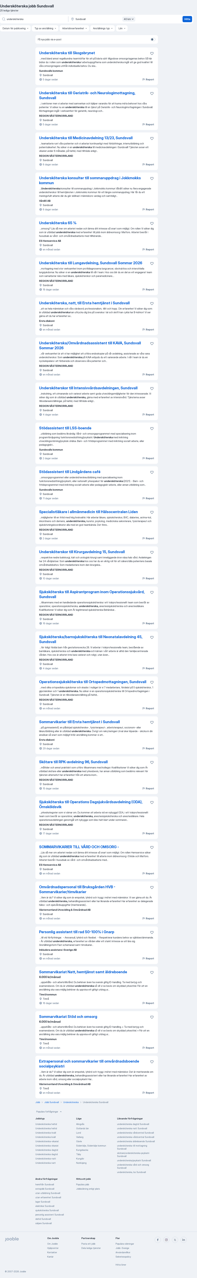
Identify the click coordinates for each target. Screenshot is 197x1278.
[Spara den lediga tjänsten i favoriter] (152, 53)
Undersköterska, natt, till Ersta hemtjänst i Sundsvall (84, 303)
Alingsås (80, 1124)
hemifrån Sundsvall (44, 1184)
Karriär (50, 1256)
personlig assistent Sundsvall (49, 1214)
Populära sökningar (125, 1243)
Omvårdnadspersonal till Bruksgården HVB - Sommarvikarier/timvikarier (77, 889)
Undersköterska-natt (45, 1158)
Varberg (79, 1137)
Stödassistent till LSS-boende (65, 428)
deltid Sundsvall (43, 1219)
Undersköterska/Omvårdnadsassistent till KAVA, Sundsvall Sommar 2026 (90, 345)
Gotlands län (82, 1128)
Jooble (23, 1271)
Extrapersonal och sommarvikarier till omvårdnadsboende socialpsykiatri (89, 1063)
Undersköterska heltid (46, 1124)
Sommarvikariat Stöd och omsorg (68, 1016)
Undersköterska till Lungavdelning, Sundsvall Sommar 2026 (90, 263)
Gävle (79, 1141)
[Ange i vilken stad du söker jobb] (103, 19)
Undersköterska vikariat (46, 1145)
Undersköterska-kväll (45, 1132)
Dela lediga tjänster (91, 1248)
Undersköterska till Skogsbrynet (67, 53)
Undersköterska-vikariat (47, 1141)
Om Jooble (52, 1243)
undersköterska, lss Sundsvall (131, 1172)
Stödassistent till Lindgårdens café (70, 472)
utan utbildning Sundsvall (47, 1193)
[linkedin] (184, 1240)
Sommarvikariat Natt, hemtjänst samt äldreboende (83, 972)
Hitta (187, 19)
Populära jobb (82, 1184)
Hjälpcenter (52, 1248)
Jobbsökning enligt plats (88, 1188)
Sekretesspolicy (123, 1256)
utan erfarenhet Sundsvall (48, 1197)
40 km (129, 19)
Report (148, 79)
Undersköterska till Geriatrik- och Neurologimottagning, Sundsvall (87, 95)
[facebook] (158, 1240)
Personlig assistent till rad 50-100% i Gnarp (76, 932)
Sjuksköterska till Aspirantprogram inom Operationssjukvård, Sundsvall (92, 594)
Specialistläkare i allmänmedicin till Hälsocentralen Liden (88, 512)
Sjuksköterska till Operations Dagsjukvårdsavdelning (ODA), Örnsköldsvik (90, 804)
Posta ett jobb (88, 1243)
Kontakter (52, 1252)
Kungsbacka (82, 1150)
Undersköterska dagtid (46, 1154)
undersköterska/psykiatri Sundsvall (134, 1160)
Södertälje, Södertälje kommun (91, 1145)
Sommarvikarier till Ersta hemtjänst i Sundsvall (79, 722)
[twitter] (175, 1240)
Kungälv (80, 1158)
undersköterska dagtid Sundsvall (133, 1124)
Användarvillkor (123, 1252)
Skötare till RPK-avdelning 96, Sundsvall (73, 762)
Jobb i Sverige (122, 1248)
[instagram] (166, 1240)
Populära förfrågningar (49, 1111)
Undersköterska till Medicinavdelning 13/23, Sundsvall (86, 138)
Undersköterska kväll (45, 1137)
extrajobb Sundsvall (44, 1188)
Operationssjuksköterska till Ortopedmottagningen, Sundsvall (92, 682)
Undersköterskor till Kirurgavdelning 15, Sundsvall (82, 552)
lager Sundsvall (42, 1201)
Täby (78, 1154)
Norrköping (81, 1163)
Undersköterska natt (45, 1163)
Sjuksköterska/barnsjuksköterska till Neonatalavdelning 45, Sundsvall (90, 639)
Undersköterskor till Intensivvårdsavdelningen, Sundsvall (88, 388)
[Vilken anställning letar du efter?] (34, 19)
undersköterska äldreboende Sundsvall (136, 1141)
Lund (78, 1132)
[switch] (153, 39)
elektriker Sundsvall (44, 1206)
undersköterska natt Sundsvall (132, 1128)
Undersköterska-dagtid (46, 1150)
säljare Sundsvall (43, 1223)
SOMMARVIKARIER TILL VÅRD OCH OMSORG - (79, 847)
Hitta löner (121, 1264)
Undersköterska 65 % (57, 223)
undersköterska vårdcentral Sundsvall (135, 1132)
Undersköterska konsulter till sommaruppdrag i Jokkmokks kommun (90, 180)
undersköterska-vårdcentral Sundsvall (135, 1137)
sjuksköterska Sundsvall (47, 1210)
